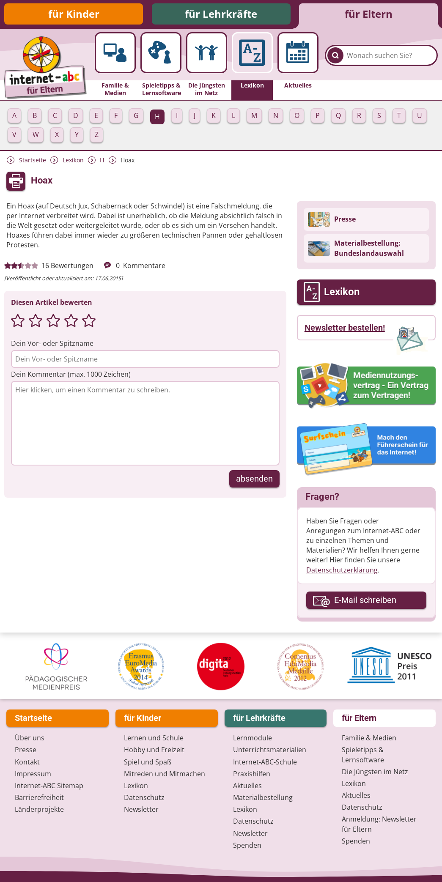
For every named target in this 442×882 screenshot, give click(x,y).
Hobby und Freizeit (154, 749)
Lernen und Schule (154, 737)
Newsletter (141, 809)
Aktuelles (247, 785)
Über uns (29, 737)
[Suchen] (335, 55)
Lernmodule (252, 737)
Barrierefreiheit (39, 797)
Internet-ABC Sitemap (49, 785)
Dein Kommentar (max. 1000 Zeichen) (71, 374)
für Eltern (369, 14)
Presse (25, 749)
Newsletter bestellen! (345, 328)
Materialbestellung (263, 797)
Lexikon (73, 160)
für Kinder (73, 14)
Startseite (32, 160)
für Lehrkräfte (221, 14)
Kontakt (27, 762)
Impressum (33, 773)
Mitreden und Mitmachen (164, 773)
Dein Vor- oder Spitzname (52, 343)
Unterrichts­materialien (269, 749)
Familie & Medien (369, 737)
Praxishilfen (251, 773)
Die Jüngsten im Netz (375, 771)
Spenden (247, 845)
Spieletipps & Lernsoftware (363, 754)
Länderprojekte (39, 809)
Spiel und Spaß (147, 762)
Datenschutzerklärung (342, 570)
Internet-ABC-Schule (265, 762)
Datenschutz (144, 797)
